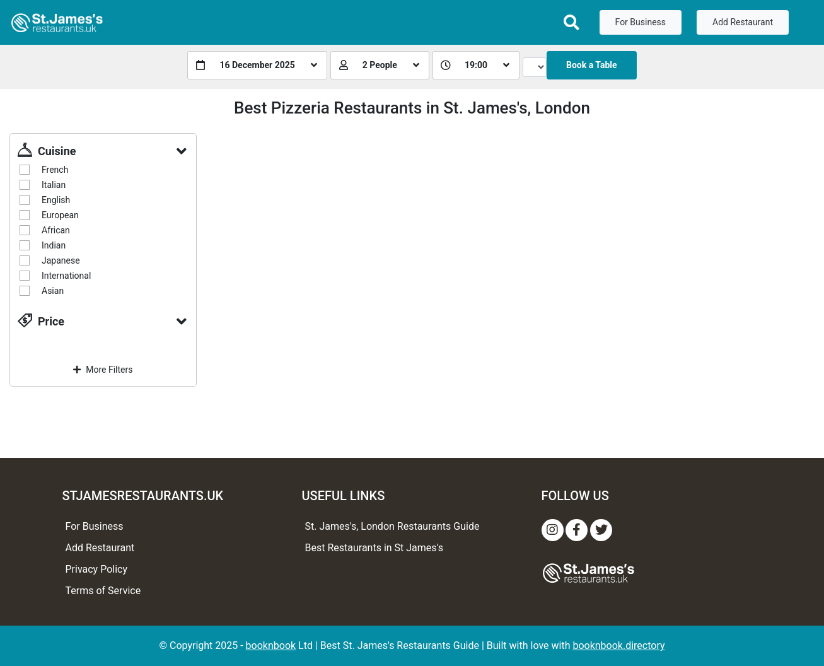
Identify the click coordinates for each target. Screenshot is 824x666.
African (56, 230)
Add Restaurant (742, 22)
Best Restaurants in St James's (374, 548)
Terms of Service (103, 591)
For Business (640, 22)
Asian (53, 291)
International (66, 276)
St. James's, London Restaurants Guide (392, 526)
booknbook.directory (618, 645)
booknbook (271, 645)
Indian (54, 245)
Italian (54, 185)
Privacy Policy (97, 569)
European (60, 215)
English (56, 200)
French (55, 170)
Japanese (61, 260)
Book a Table (591, 65)
